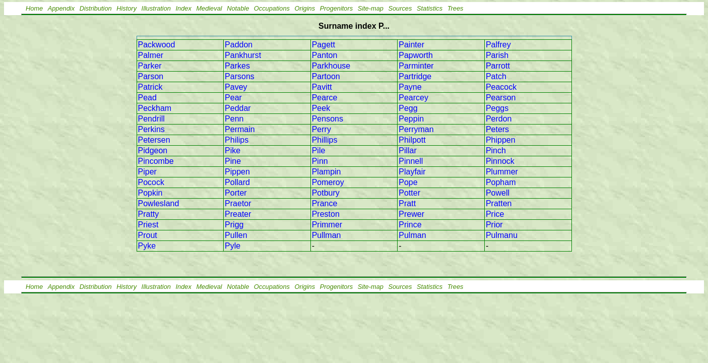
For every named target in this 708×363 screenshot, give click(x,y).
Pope (408, 182)
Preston (326, 214)
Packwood (156, 44)
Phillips (325, 140)
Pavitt (322, 87)
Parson (151, 76)
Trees (455, 8)
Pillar (408, 150)
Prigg (234, 224)
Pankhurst (243, 55)
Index (183, 8)
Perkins (151, 129)
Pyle (232, 245)
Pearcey (413, 97)
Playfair (412, 171)
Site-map (370, 8)
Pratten (499, 203)
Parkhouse (331, 66)
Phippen (501, 140)
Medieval (209, 8)
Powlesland (158, 203)
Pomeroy (328, 182)
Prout (147, 235)
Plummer (502, 171)
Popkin (150, 193)
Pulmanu (502, 235)
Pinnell (411, 161)
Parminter (416, 66)
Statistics (429, 8)
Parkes (237, 66)
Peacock (501, 87)
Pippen (237, 171)
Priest (148, 224)
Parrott (498, 66)
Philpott (412, 140)
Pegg (408, 108)
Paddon (238, 44)
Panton (325, 55)
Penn (234, 118)
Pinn (320, 161)
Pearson (501, 97)
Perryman (416, 129)
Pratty (148, 214)
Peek (321, 108)
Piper (147, 171)
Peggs (497, 108)
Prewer (411, 214)
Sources (400, 8)
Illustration (156, 8)
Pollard (237, 182)
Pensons (327, 118)
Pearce (325, 97)
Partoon (326, 76)
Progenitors (336, 8)
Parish (497, 55)
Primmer (327, 224)
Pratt (407, 203)
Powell (497, 193)
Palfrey (498, 44)
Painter (411, 44)
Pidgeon (153, 150)
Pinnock (500, 161)
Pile (319, 150)
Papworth (416, 55)
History (126, 8)
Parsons (239, 76)
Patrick (150, 87)
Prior (494, 224)
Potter (409, 193)
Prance (325, 203)
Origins (305, 8)
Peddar (238, 108)
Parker (150, 66)
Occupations (272, 8)
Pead (147, 97)
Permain (240, 129)
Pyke (147, 245)
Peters (497, 129)
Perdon (499, 118)
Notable (238, 8)
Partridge (415, 76)
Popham (501, 182)
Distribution (96, 8)
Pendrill (151, 118)
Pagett (323, 44)
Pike (232, 150)
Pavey (236, 87)
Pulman (412, 235)
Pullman (326, 235)
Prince (410, 224)
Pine (233, 161)
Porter (236, 193)
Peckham (155, 108)
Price (495, 214)
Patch (496, 76)
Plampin (326, 171)
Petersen (154, 140)
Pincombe (156, 161)
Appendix (61, 8)
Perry (321, 129)
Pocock (151, 182)
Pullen (236, 235)
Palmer (151, 55)
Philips (236, 140)
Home (34, 8)
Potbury (326, 193)
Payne (410, 87)
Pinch (496, 150)
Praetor (238, 203)
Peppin (411, 118)
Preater (238, 214)
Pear (233, 97)
